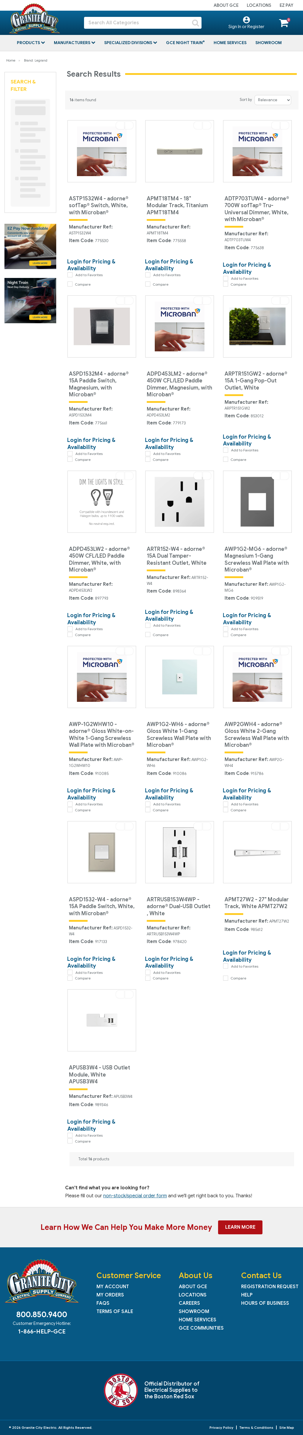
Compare (79, 284)
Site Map (286, 1427)
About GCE (226, 5)
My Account (112, 1287)
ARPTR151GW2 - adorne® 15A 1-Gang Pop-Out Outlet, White (256, 381)
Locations (259, 5)
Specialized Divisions (128, 42)
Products (29, 42)
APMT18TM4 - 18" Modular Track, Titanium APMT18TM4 (177, 205)
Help (246, 1295)
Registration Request (270, 1287)
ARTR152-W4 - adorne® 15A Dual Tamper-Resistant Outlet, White (177, 556)
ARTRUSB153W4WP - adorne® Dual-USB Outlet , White (178, 906)
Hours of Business (265, 1303)
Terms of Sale (114, 1312)
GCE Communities (201, 1328)
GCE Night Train (185, 42)
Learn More (240, 1227)
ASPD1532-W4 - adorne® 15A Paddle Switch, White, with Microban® (102, 906)
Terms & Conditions (256, 1427)
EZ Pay (286, 5)
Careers (189, 1303)
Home (10, 60)
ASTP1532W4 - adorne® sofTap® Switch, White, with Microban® (98, 205)
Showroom (268, 42)
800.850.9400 (41, 1314)
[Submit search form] (195, 23)
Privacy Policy (221, 1427)
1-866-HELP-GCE (41, 1331)
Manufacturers (72, 42)
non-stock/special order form (135, 1196)
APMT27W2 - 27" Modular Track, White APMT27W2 (257, 903)
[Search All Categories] (143, 23)
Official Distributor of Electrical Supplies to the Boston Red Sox (171, 1390)
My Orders (110, 1295)
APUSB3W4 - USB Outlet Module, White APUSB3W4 (99, 1074)
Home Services (230, 42)
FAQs (102, 1303)
